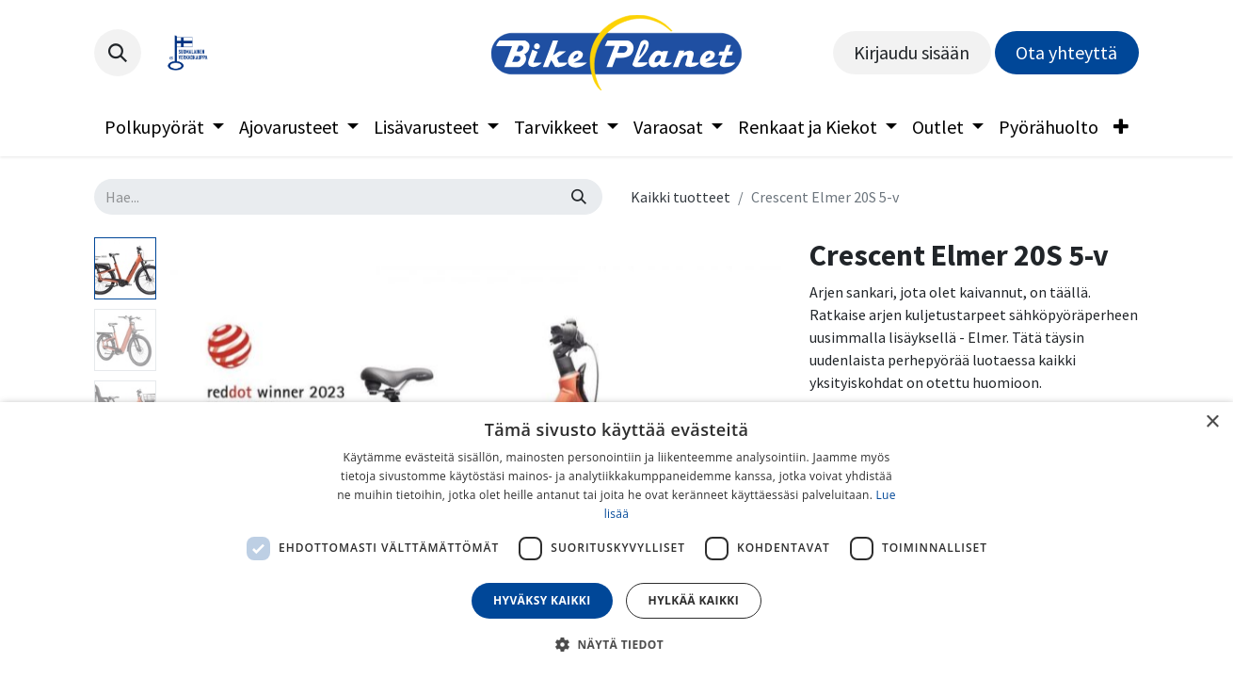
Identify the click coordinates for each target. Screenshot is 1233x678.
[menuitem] (164, 127)
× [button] (1212, 422)
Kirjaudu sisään (911, 52)
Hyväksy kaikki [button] (542, 600)
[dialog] (616, 540)
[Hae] (578, 197)
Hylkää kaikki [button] (694, 600)
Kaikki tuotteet (680, 196)
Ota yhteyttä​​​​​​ (1066, 52)
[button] (117, 52)
